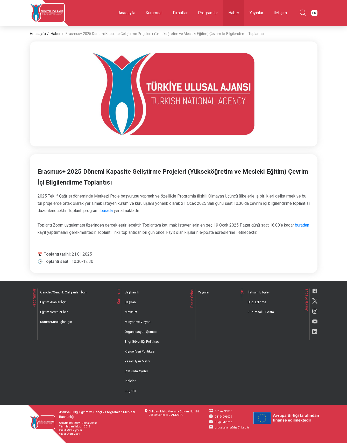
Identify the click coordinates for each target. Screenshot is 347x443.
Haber (233, 12)
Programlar (208, 12)
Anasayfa (126, 12)
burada (107, 210)
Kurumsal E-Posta (261, 312)
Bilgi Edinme (257, 302)
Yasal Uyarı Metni (137, 361)
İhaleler (130, 381)
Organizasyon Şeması (141, 332)
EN (314, 13)
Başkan (130, 302)
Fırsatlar (180, 12)
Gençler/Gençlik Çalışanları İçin (63, 292)
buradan (302, 225)
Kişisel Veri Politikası (140, 351)
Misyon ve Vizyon (138, 322)
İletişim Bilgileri (259, 292)
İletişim (280, 12)
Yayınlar (256, 12)
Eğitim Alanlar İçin (53, 302)
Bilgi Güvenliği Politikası (142, 341)
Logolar (130, 391)
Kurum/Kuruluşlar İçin (56, 322)
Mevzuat (131, 312)
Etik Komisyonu (136, 371)
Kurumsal (154, 12)
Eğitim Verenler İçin (54, 312)
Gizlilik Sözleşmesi (70, 430)
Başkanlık (132, 292)
